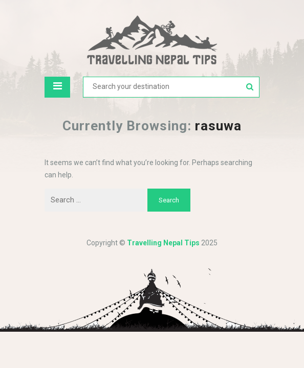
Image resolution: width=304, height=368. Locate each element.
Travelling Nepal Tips (163, 243)
